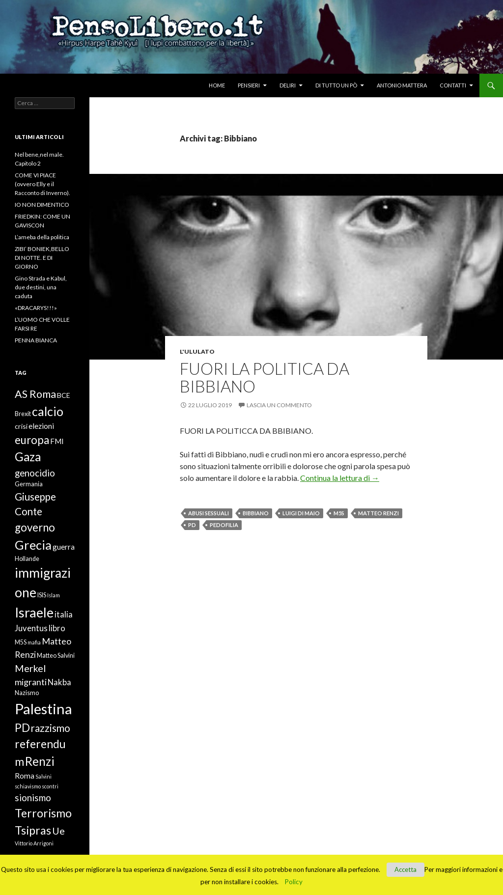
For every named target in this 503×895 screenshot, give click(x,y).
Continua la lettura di (339, 477)
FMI (57, 441)
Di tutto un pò (336, 85)
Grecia (33, 544)
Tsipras (33, 830)
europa (32, 440)
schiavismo (28, 786)
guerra (64, 546)
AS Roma (35, 394)
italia (64, 614)
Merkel (30, 668)
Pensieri (249, 85)
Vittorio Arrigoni (34, 843)
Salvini (43, 776)
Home (217, 85)
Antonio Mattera (402, 85)
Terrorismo (43, 813)
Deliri (287, 85)
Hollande (27, 558)
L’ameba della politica (42, 237)
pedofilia (224, 525)
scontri (50, 786)
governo (35, 527)
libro (57, 628)
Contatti (453, 85)
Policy (294, 882)
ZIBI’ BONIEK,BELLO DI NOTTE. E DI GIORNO (42, 257)
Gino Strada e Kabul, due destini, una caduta (41, 287)
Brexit (23, 414)
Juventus (31, 628)
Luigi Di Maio (301, 513)
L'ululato (197, 351)
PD (192, 525)
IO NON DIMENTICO (42, 204)
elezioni (41, 425)
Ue (58, 831)
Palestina (43, 708)
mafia (34, 642)
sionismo (33, 797)
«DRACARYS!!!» (36, 307)
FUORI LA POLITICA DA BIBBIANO (264, 377)
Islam (53, 595)
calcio (47, 411)
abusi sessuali (208, 513)
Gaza (28, 456)
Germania (29, 484)
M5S (339, 513)
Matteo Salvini (56, 655)
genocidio (35, 472)
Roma (24, 775)
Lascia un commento (279, 405)
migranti (31, 681)
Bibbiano (256, 513)
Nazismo (27, 693)
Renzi (40, 761)
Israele (34, 612)
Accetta (405, 869)
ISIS (41, 595)
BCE (63, 395)
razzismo (50, 728)
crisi (21, 426)
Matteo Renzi (378, 513)
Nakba (59, 682)
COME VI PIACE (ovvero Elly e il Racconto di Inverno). (42, 183)
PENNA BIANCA (36, 340)
